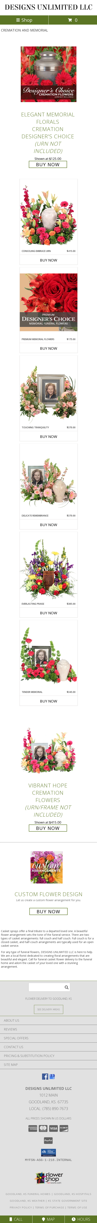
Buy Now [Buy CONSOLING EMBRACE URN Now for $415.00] (48, 260)
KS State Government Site (67, 1200)
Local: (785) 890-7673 (48, 1108)
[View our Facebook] (45, 1078)
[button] (48, 1153)
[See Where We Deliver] (48, 1009)
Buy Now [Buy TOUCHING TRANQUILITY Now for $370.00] (48, 436)
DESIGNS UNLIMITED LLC (48, 7)
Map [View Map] (48, 1219)
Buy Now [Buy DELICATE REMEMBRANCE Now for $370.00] (48, 524)
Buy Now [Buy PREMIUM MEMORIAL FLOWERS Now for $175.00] (48, 348)
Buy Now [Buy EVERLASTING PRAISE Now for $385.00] (48, 612)
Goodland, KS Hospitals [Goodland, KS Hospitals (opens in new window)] (73, 1194)
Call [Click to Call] (16, 1219)
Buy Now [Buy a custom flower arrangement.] (48, 911)
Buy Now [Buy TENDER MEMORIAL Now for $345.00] (48, 701)
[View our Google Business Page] (52, 1078)
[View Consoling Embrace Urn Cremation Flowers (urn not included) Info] (48, 214)
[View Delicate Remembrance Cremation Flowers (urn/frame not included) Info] (48, 479)
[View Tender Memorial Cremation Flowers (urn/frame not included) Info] (48, 655)
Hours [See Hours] (81, 1219)
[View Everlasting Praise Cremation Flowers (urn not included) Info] (48, 567)
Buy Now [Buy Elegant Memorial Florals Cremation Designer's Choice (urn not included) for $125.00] (48, 164)
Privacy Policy (21, 1207)
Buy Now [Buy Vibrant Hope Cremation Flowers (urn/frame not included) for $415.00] (48, 828)
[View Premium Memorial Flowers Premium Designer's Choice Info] (48, 302)
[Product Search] (49, 987)
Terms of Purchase (49, 1207)
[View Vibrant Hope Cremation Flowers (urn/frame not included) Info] (48, 745)
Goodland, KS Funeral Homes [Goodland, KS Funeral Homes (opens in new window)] (28, 1194)
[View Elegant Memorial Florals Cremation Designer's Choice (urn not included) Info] (48, 74)
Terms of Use (77, 1207)
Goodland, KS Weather (27, 1200)
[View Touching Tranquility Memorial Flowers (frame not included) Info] (48, 391)
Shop (24, 20)
